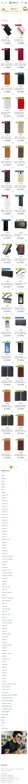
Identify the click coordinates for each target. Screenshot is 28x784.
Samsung (3, 478)
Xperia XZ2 (5, 562)
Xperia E (4, 678)
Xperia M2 (4, 664)
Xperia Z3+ (5, 642)
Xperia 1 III (5, 526)
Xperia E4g (5, 637)
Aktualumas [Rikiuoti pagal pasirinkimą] (11, 20)
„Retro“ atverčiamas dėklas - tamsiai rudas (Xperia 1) (20, 162)
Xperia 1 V (4, 506)
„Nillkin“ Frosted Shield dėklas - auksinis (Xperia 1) (20, 186)
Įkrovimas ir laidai (6, 703)
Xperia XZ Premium (7, 573)
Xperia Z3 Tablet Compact (9, 684)
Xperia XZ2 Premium (7, 556)
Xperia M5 (4, 606)
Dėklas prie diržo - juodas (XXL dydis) (21, 235)
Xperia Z (4, 662)
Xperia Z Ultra (5, 659)
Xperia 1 (4, 548)
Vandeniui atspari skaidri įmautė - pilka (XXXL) (7, 308)
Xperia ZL (4, 631)
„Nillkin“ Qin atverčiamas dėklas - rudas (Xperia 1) (7, 89)
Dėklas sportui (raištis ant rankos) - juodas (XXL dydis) (21, 259)
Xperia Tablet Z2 (6, 687)
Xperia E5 (4, 603)
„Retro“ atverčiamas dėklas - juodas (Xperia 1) (7, 137)
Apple (2, 476)
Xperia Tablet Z (6, 689)
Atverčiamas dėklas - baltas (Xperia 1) (6, 113)
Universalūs (5, 692)
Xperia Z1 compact (7, 653)
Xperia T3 (4, 673)
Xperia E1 (4, 667)
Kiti (2, 726)
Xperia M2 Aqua (6, 634)
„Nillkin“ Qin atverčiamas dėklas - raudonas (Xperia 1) (21, 64)
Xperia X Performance (8, 598)
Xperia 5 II (5, 534)
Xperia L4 (4, 528)
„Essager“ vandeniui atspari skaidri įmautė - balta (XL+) (6, 333)
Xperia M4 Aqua (6, 609)
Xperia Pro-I (5, 517)
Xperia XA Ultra (6, 587)
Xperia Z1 (4, 656)
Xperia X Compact (6, 592)
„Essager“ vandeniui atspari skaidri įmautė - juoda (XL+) (20, 308)
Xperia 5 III (5, 523)
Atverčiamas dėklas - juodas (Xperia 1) (20, 89)
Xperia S (4, 681)
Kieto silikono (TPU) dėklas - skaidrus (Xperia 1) (7, 235)
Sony (2, 490)
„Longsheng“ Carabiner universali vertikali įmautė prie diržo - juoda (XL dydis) (7, 430)
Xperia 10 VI (5, 495)
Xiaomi (2, 481)
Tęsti (16, 467)
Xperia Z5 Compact (7, 623)
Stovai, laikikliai (5, 712)
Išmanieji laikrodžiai (7, 706)
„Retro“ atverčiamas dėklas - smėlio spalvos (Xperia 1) (20, 137)
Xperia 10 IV (5, 509)
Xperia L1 (4, 565)
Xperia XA (4, 589)
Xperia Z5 (4, 626)
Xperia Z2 (4, 651)
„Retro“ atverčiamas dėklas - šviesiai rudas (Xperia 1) (6, 162)
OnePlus (3, 484)
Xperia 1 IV (5, 512)
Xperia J (4, 676)
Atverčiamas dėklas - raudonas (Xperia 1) (20, 113)
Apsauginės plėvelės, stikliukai (9, 695)
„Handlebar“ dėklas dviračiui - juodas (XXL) (6, 259)
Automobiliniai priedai (7, 698)
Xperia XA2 (5, 551)
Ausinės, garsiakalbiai (7, 701)
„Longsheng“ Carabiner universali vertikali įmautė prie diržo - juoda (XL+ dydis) (7, 382)
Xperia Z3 (4, 648)
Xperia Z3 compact (7, 645)
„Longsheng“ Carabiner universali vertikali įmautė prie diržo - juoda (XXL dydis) (21, 406)
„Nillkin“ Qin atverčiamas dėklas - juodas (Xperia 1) (7, 64)
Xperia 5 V (4, 503)
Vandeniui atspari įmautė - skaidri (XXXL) (21, 284)
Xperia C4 (4, 617)
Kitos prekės (5, 714)
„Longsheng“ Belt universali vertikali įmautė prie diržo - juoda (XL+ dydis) (21, 357)
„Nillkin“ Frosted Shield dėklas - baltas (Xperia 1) (7, 211)
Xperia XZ (4, 584)
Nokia (2, 720)
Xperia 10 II (5, 531)
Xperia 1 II (5, 537)
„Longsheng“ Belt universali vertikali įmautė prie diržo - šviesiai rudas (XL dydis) (7, 455)
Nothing (3, 717)
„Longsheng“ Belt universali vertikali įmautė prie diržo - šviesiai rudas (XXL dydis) (21, 430)
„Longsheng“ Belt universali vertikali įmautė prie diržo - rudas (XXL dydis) (21, 455)
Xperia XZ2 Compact (7, 559)
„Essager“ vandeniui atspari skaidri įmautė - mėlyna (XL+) (6, 357)
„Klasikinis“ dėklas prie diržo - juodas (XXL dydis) (21, 333)
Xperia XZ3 (5, 553)
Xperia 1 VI (5, 498)
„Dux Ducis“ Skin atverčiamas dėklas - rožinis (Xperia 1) (19, 40)
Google (3, 487)
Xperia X (4, 595)
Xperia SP (4, 670)
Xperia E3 (4, 639)
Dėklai (3, 492)
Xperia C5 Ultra (6, 615)
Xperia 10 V (5, 501)
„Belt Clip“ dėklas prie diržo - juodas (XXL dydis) (7, 284)
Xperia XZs (5, 581)
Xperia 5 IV (5, 515)
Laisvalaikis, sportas (7, 709)
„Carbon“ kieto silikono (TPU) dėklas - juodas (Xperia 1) (20, 211)
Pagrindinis (5, 471)
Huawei (3, 723)
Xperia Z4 (4, 628)
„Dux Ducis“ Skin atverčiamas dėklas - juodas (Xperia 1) (6, 40)
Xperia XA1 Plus (6, 570)
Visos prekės (4, 728)
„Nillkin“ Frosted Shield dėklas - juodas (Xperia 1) (7, 186)
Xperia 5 (4, 545)
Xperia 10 (4, 542)
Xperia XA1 (5, 567)
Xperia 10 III (5, 520)
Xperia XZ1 (5, 578)
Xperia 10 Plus (6, 540)
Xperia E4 (4, 612)
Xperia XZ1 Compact (7, 576)
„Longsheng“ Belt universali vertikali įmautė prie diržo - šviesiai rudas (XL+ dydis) (7, 406)
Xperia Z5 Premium (7, 620)
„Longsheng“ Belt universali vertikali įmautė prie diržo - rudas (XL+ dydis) (21, 382)
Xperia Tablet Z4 (6, 601)
